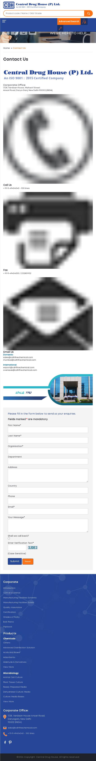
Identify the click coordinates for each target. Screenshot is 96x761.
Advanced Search (69, 21)
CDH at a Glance (11, 593)
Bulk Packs (8, 622)
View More (8, 667)
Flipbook (7, 627)
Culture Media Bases (13, 697)
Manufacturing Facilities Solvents (19, 598)
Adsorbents (9, 657)
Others (6, 643)
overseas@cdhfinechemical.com (20, 370)
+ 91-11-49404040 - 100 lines (21, 733)
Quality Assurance (12, 607)
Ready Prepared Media (15, 687)
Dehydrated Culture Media (16, 692)
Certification (9, 612)
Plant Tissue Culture (13, 682)
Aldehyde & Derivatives (14, 662)
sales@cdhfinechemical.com (18, 357)
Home (6, 48)
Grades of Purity (11, 617)
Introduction (9, 588)
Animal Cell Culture (13, 677)
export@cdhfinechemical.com (18, 368)
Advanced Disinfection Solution (19, 648)
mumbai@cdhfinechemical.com (19, 360)
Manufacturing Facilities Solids (18, 603)
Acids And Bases (11, 652)
